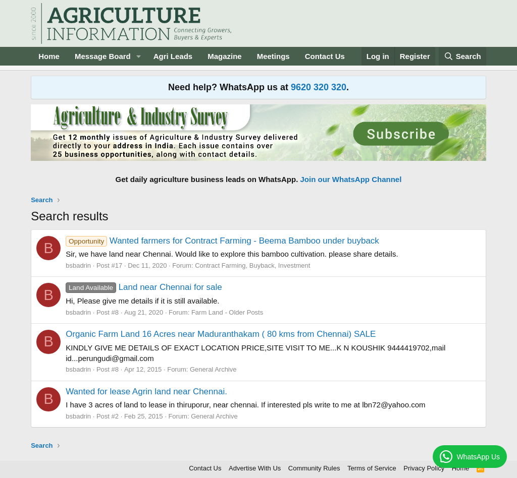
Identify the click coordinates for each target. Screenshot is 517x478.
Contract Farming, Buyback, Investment (252, 265)
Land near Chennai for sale (144, 287)
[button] (139, 56)
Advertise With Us (255, 468)
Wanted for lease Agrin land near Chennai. (146, 391)
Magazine (225, 56)
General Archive (213, 369)
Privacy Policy (423, 468)
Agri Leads (173, 56)
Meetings (273, 56)
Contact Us (325, 56)
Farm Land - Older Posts (227, 312)
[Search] (462, 56)
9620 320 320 (318, 87)
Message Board (103, 56)
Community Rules (314, 468)
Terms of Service (371, 468)
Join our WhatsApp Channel (351, 179)
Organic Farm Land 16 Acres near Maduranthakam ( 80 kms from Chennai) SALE (221, 334)
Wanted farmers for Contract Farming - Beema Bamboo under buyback (222, 241)
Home (49, 56)
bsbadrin (78, 265)
